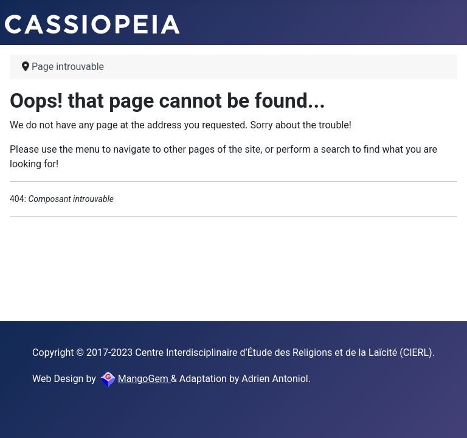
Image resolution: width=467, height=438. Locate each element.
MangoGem (135, 378)
